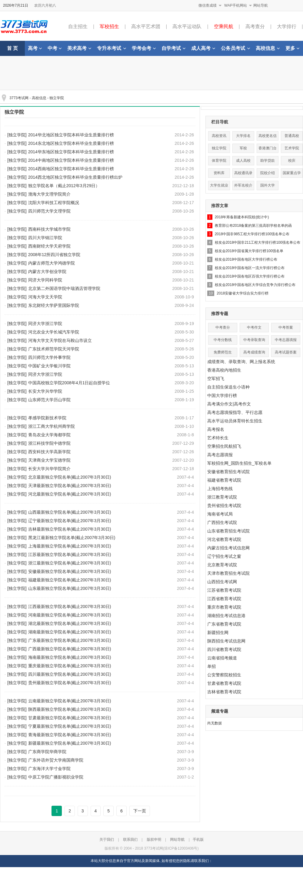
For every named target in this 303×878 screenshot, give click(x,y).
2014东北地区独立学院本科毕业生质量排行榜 (71, 143)
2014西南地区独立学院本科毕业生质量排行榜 (71, 168)
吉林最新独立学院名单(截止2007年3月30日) (69, 529)
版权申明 (154, 839)
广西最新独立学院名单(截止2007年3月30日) (69, 648)
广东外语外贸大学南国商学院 (55, 760)
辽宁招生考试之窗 (224, 556)
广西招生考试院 (222, 522)
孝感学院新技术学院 (47, 417)
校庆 (291, 160)
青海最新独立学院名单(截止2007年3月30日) (69, 734)
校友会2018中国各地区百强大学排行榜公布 (250, 276)
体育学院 (219, 160)
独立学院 (56, 98)
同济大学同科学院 (45, 280)
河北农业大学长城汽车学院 (53, 332)
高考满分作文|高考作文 (229, 404)
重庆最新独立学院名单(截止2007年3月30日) (69, 665)
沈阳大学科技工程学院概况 (53, 202)
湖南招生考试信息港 (226, 615)
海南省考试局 (220, 514)
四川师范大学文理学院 (49, 211)
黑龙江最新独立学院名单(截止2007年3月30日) (71, 537)
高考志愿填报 (220, 454)
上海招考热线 (220, 488)
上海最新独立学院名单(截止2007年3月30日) (69, 546)
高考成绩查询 (254, 352)
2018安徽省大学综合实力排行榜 (242, 293)
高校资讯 (219, 136)
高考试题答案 (286, 352)
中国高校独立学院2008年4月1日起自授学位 (69, 382)
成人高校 (243, 160)
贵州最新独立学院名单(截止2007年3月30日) (69, 682)
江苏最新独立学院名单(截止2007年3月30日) (69, 554)
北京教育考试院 (222, 564)
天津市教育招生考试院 (228, 573)
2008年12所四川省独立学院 (54, 254)
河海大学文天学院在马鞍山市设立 (60, 340)
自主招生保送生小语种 (228, 387)
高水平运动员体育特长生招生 (234, 420)
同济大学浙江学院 (45, 323)
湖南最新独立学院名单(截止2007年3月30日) (69, 631)
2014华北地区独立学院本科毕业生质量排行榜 (71, 134)
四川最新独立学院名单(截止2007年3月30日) (69, 674)
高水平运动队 (186, 26)
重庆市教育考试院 (224, 607)
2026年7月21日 (15, 5)
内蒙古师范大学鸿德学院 (51, 263)
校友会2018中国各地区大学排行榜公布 (246, 259)
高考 (35, 48)
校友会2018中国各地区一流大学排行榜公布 (250, 268)
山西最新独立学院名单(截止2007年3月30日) (69, 512)
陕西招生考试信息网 (226, 641)
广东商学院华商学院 (47, 751)
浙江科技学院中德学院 (49, 443)
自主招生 (78, 26)
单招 (211, 666)
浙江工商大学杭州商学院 (51, 426)
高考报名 (215, 429)
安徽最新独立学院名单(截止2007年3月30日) (69, 571)
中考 (55, 48)
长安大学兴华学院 (45, 391)
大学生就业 (219, 185)
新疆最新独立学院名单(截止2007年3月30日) (69, 743)
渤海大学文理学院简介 (49, 194)
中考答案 (285, 327)
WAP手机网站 (235, 5)
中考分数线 (223, 340)
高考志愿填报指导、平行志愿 (234, 412)
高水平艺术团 (145, 26)
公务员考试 (235, 48)
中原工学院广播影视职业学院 (55, 777)
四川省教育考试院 (224, 649)
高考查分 (255, 26)
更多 (292, 48)
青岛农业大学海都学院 (49, 434)
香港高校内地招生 (224, 370)
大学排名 (243, 136)
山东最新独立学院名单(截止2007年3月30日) (69, 588)
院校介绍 (267, 173)
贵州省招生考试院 (224, 505)
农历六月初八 (45, 5)
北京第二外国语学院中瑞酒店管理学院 (64, 288)
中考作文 (254, 327)
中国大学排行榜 (222, 395)
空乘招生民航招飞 (224, 446)
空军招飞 (215, 378)
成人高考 (203, 48)
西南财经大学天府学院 (49, 246)
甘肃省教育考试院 (224, 683)
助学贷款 (267, 160)
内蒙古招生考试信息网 (228, 547)
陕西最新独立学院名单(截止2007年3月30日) (69, 709)
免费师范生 (223, 352)
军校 (243, 148)
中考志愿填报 (286, 340)
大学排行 (286, 26)
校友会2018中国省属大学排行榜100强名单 (249, 251)
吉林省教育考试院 (224, 691)
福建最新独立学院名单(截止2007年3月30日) (69, 579)
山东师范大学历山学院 (49, 399)
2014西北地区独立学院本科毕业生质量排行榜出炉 (75, 177)
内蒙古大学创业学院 (47, 271)
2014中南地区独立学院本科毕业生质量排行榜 (71, 160)
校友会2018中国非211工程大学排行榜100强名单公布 (258, 242)
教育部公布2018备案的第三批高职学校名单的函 (253, 225)
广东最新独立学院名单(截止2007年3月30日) (69, 640)
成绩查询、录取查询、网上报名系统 (241, 361)
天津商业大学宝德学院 (49, 460)
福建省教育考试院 (224, 480)
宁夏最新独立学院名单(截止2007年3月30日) (69, 726)
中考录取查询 (254, 340)
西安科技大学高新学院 (49, 451)
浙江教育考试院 (222, 497)
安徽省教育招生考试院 (228, 471)
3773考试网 (18, 98)
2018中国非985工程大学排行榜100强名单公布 (252, 234)
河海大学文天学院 (45, 296)
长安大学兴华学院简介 (49, 468)
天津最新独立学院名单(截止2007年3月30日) (69, 485)
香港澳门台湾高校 (267, 149)
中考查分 (222, 327)
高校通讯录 (243, 173)
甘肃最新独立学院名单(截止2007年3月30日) (69, 717)
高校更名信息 (267, 137)
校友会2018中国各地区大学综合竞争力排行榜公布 (255, 285)
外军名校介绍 (243, 186)
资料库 (219, 173)
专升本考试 (111, 48)
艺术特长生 (217, 437)
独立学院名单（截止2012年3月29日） (64, 185)
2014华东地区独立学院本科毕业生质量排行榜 (71, 151)
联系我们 (130, 839)
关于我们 (106, 839)
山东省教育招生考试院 (228, 530)
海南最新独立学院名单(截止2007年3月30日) (69, 657)
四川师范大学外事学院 (49, 357)
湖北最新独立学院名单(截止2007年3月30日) (69, 623)
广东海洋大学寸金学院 (49, 768)
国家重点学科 (292, 174)
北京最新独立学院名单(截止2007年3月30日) (69, 477)
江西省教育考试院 (224, 598)
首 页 (12, 48)
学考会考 (144, 48)
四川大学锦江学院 (45, 237)
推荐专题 (219, 313)
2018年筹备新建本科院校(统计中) (242, 217)
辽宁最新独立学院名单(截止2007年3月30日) (69, 520)
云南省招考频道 (222, 657)
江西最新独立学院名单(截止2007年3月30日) (69, 606)
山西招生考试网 (222, 581)
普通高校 (292, 136)
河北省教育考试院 (224, 539)
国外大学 (267, 185)
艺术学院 (292, 148)
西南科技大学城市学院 (49, 229)
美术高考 (79, 48)
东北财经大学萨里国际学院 (53, 305)
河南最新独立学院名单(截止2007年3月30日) (69, 615)
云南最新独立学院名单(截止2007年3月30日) (69, 700)
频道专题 (219, 711)
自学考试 (173, 48)
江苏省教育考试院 (224, 590)
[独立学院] (17, 134)
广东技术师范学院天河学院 (53, 348)
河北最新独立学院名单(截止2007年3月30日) (69, 494)
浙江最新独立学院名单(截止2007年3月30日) (69, 563)
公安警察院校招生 (224, 674)
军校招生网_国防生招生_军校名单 (239, 463)
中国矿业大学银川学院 (49, 365)
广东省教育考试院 (224, 624)
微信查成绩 (207, 5)
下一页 (139, 810)
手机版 (198, 839)
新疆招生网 (217, 632)
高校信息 (268, 48)
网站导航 (260, 5)
